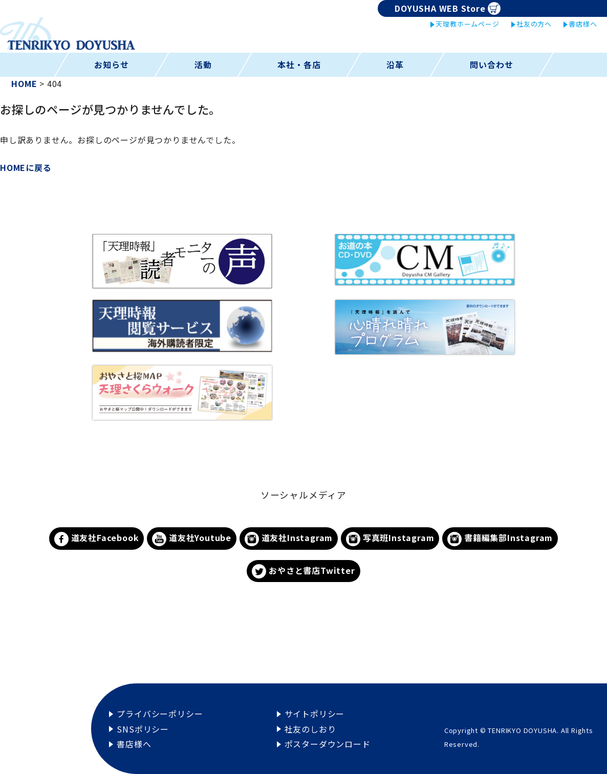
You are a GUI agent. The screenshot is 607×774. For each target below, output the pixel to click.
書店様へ (583, 24)
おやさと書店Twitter (303, 571)
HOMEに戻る (26, 167)
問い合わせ (491, 64)
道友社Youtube (191, 538)
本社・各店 (299, 64)
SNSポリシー (143, 729)
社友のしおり (310, 729)
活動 (203, 64)
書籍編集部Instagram (500, 538)
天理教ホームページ (467, 24)
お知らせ (111, 64)
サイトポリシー (315, 713)
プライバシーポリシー (160, 713)
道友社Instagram (289, 538)
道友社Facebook (96, 538)
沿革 (395, 64)
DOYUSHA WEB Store (448, 8)
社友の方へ (534, 24)
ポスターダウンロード (328, 744)
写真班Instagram (390, 538)
